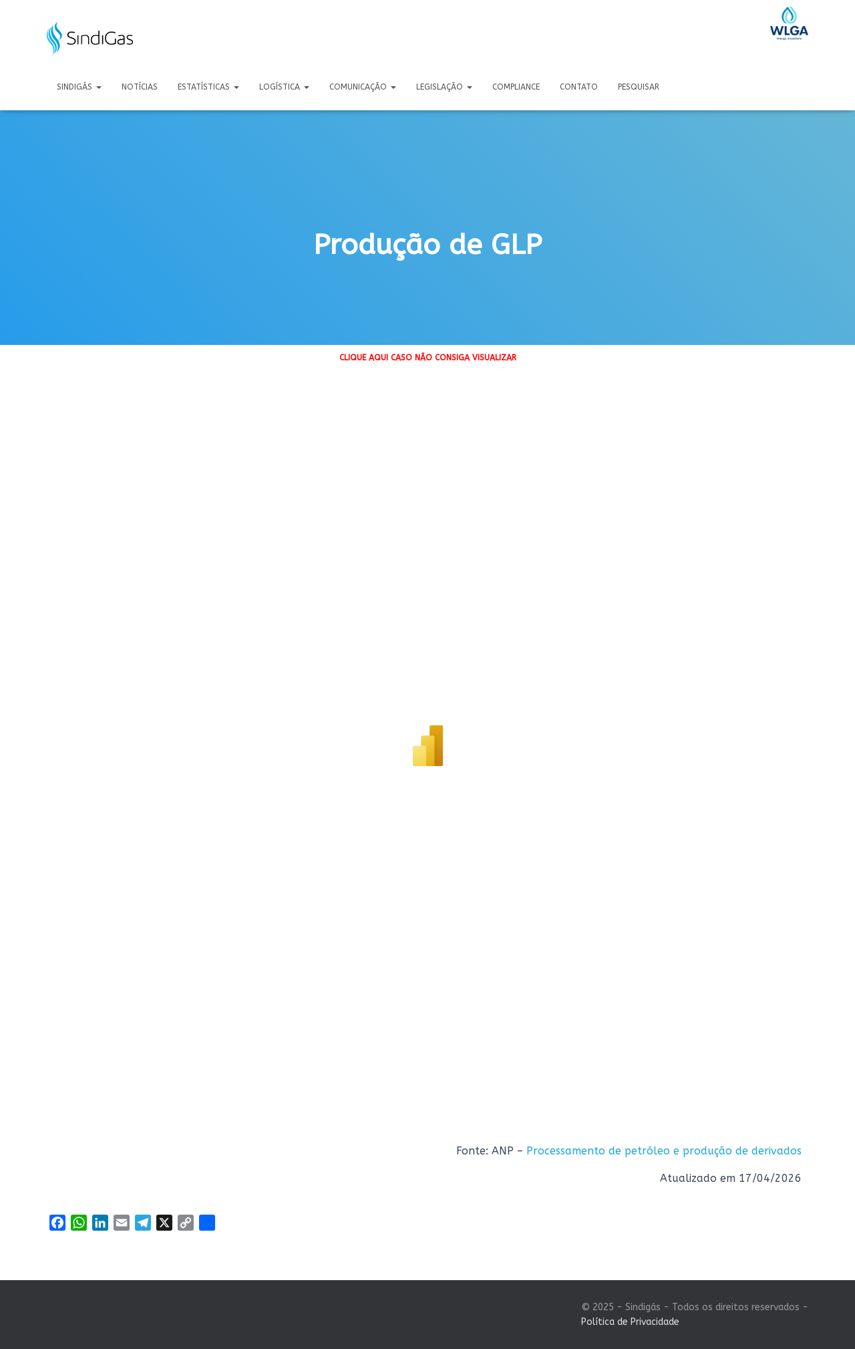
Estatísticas (208, 87)
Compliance (516, 87)
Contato (579, 87)
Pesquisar (638, 87)
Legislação (444, 87)
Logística (284, 87)
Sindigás (79, 87)
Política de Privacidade (630, 1322)
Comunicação (362, 87)
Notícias (140, 87)
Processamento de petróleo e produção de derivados (664, 1150)
